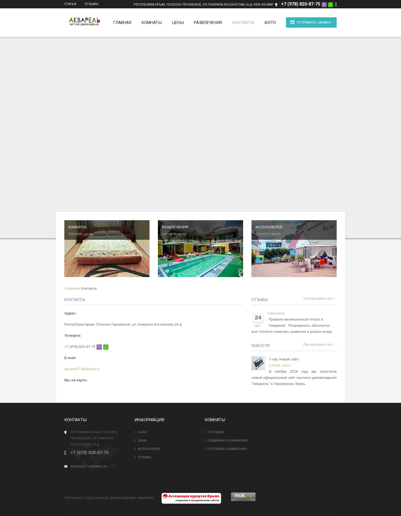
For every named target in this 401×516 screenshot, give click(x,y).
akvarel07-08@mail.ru (82, 369)
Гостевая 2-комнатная (227, 448)
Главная (122, 22)
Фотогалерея (149, 448)
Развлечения (208, 22)
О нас (142, 432)
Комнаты (151, 22)
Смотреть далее (81, 234)
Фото (270, 22)
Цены (178, 22)
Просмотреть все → (320, 299)
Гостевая (216, 432)
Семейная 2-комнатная (228, 440)
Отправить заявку (314, 22)
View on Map (263, 4)
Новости (260, 345)
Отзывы (91, 4)
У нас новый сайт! (284, 359)
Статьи (70, 4)
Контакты (243, 22)
